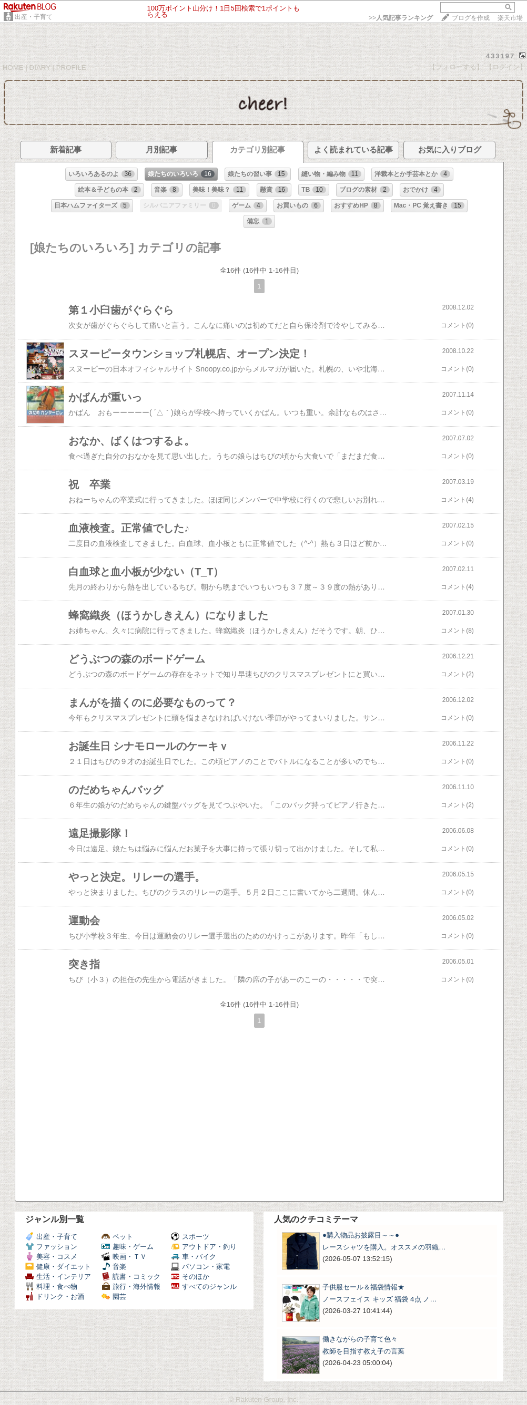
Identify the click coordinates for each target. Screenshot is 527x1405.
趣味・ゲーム (128, 1247)
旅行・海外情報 (131, 1286)
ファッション (51, 1247)
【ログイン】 (505, 67)
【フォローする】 (456, 67)
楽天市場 (510, 18)
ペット (117, 1237)
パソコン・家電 (200, 1266)
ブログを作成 (471, 18)
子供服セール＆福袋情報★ (363, 1287)
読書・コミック (131, 1276)
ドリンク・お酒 (54, 1296)
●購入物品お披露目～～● (360, 1235)
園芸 (114, 1296)
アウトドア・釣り (204, 1247)
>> (401, 18)
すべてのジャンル (204, 1286)
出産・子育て (34, 16)
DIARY (39, 67)
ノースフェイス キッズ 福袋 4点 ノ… (379, 1299)
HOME (13, 67)
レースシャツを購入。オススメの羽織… (383, 1247)
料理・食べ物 (51, 1286)
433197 (500, 56)
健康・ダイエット (58, 1266)
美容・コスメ (51, 1257)
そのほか (190, 1276)
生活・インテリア (58, 1276)
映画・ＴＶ (124, 1257)
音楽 (114, 1266)
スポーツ (190, 1237)
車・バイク (193, 1257)
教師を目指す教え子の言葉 (363, 1351)
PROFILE (71, 67)
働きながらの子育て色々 (360, 1339)
